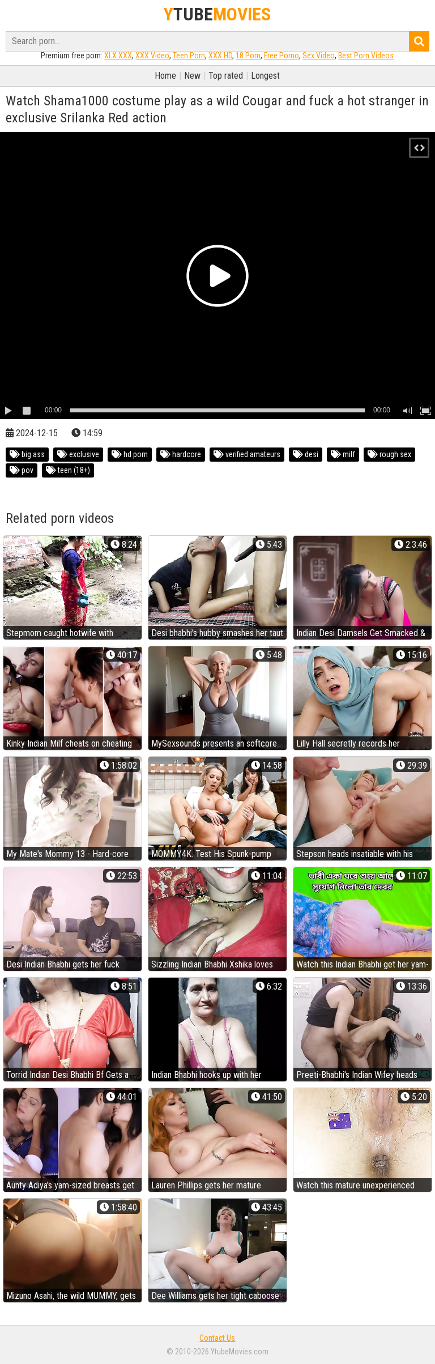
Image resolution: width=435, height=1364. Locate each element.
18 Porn (248, 55)
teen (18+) (68, 470)
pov (21, 470)
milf (343, 454)
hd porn (130, 454)
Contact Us (217, 1337)
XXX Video (152, 55)
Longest (265, 75)
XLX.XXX (118, 55)
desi (305, 454)
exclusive (78, 454)
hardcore (180, 454)
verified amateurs (247, 454)
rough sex (389, 454)
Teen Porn (189, 55)
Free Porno (281, 55)
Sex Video (318, 55)
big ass (27, 454)
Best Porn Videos (366, 55)
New (192, 75)
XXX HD (220, 55)
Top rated (225, 75)
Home (165, 75)
